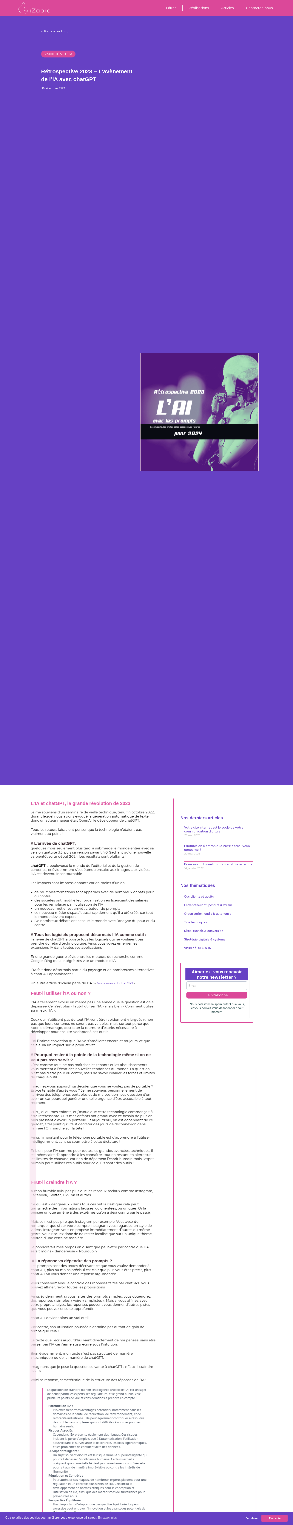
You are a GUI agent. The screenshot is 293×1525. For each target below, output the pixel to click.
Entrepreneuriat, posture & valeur (208, 904)
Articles (227, 8)
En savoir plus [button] (107, 1517)
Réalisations (199, 8)
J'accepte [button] (275, 1518)
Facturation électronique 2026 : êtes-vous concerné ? (215, 847)
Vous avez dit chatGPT (36, 983)
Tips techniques (195, 921)
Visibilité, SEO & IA (58, 54)
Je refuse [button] (251, 1518)
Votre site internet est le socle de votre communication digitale (212, 829)
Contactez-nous (259, 8)
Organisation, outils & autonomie (207, 913)
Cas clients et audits (199, 895)
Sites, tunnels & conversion (203, 930)
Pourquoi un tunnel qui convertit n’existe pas (216, 863)
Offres (171, 8)
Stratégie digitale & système (205, 938)
